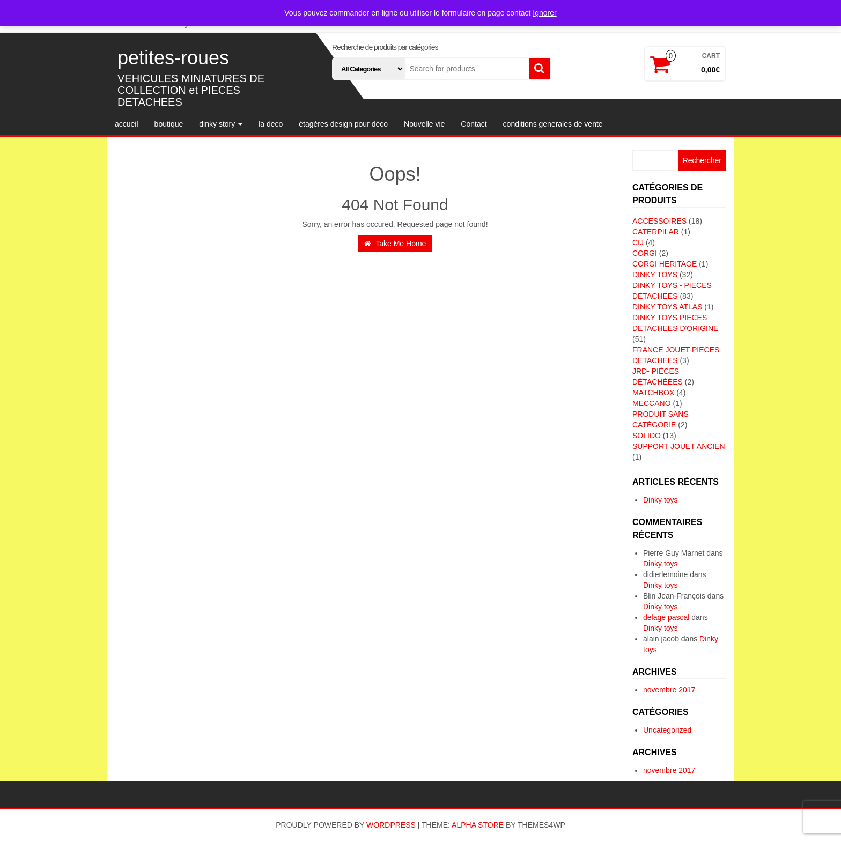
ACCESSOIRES (659, 221)
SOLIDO (646, 435)
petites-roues (173, 58)
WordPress (391, 825)
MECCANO (651, 403)
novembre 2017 (669, 689)
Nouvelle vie (424, 124)
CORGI (644, 253)
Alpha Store (478, 825)
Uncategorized (667, 730)
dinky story (220, 124)
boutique (168, 124)
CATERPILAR (655, 231)
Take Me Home (395, 243)
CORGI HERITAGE (664, 264)
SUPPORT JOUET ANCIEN (678, 446)
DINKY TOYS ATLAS (667, 307)
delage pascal (666, 617)
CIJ (638, 242)
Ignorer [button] (544, 13)
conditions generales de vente (553, 124)
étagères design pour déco (343, 124)
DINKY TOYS (654, 274)
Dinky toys (660, 500)
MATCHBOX (653, 392)
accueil (126, 124)
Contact (473, 124)
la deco (271, 124)
